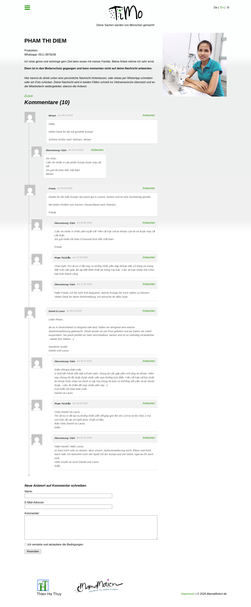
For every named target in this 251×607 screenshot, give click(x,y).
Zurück (28, 95)
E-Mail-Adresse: (34, 502)
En (222, 7)
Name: (29, 491)
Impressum (188, 593)
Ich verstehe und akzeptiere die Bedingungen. (54, 544)
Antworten (148, 115)
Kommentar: (32, 513)
